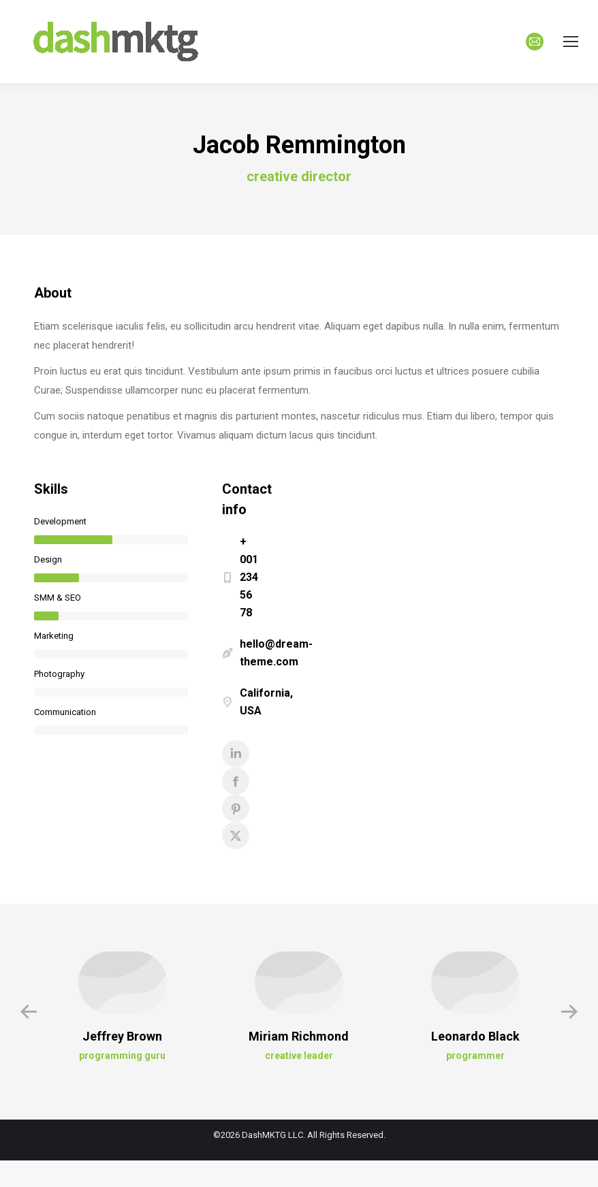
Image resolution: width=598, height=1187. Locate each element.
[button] (28, 1012)
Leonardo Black (475, 1036)
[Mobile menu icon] (570, 41)
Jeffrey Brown (122, 1036)
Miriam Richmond (299, 1036)
